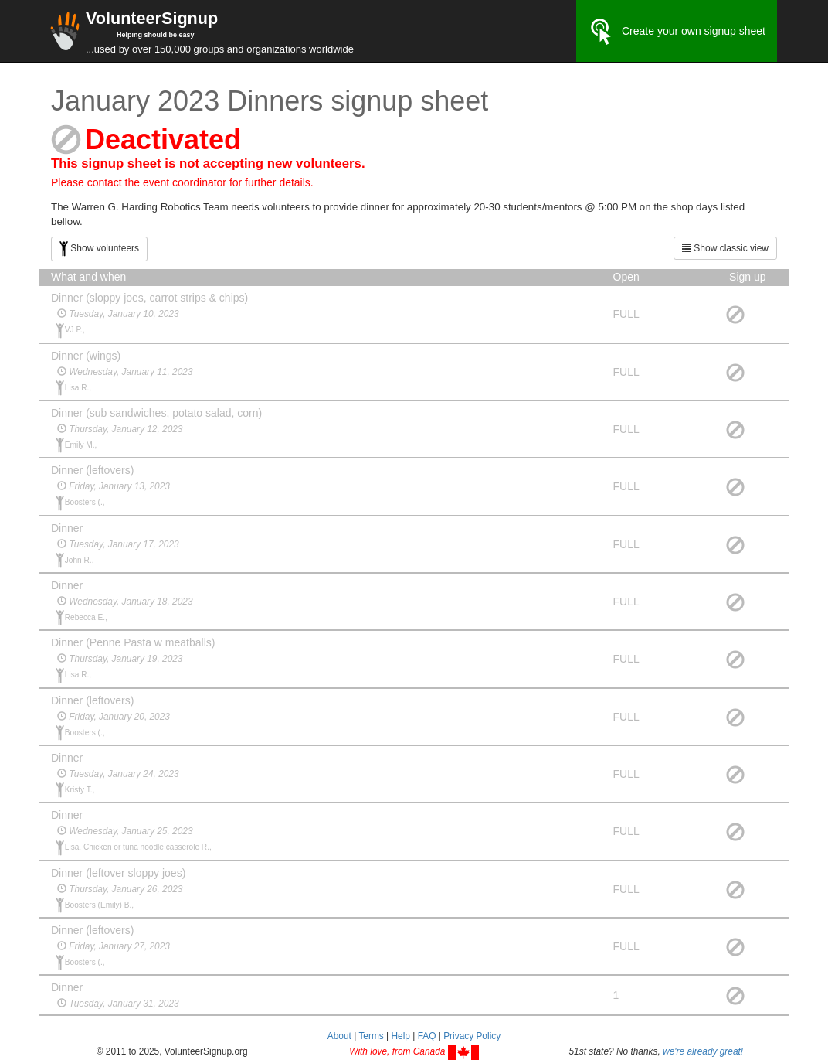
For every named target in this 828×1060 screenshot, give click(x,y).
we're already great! (703, 1051)
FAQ (427, 1036)
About (339, 1036)
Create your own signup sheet (676, 32)
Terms (370, 1036)
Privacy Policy (472, 1036)
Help (400, 1036)
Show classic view (725, 248)
